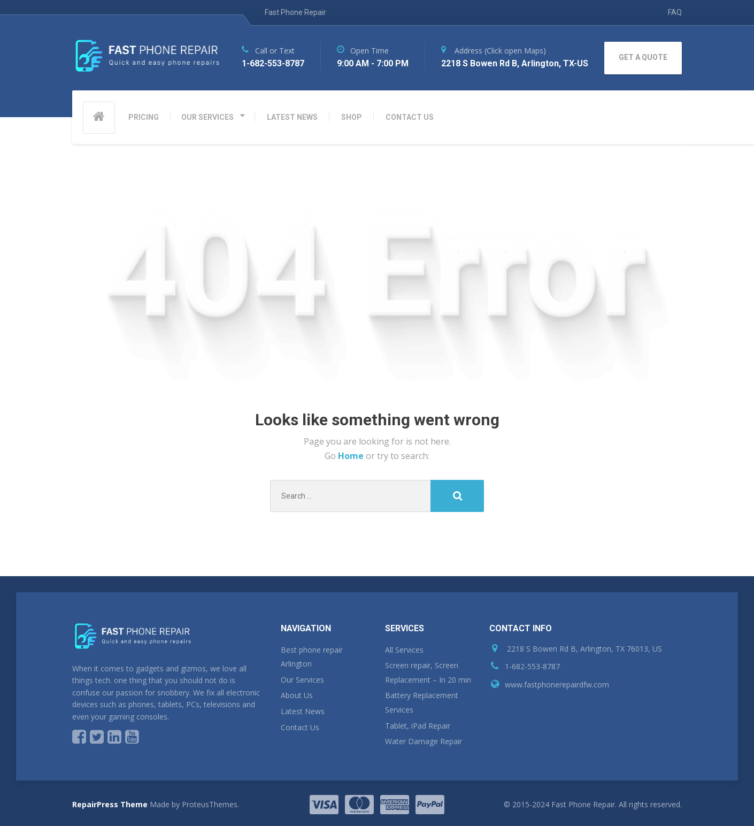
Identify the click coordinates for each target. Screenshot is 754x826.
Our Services (302, 680)
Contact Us (300, 727)
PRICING (143, 117)
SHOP (351, 117)
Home (352, 456)
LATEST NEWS (292, 117)
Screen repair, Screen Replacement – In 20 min (428, 672)
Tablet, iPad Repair (417, 726)
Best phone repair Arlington (312, 657)
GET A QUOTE (643, 57)
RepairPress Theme (110, 804)
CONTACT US (410, 117)
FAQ (675, 12)
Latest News (303, 711)
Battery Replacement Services (421, 702)
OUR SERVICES (207, 117)
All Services (404, 650)
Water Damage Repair (423, 741)
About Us (297, 695)
